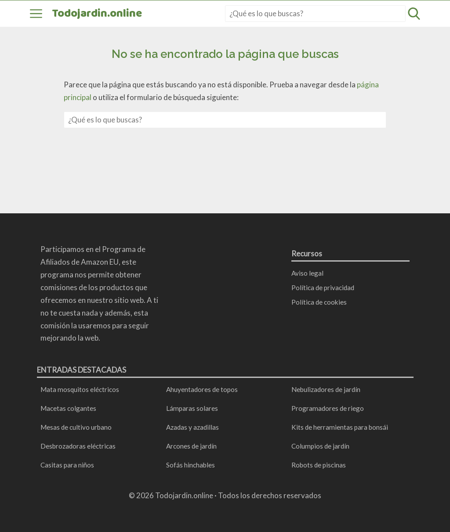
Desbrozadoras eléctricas (78, 446)
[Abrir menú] (36, 13)
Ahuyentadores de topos (202, 389)
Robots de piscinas (318, 465)
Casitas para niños (67, 465)
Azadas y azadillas (192, 427)
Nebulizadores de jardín (325, 389)
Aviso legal (307, 273)
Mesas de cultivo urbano (76, 427)
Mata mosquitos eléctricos (79, 389)
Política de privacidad (322, 287)
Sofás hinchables (190, 465)
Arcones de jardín (191, 446)
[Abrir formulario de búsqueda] (414, 13)
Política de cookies (319, 302)
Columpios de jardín (320, 446)
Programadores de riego (327, 408)
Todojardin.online (97, 13)
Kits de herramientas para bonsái (339, 427)
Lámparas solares (192, 408)
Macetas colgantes (68, 408)
